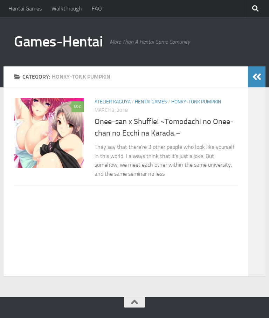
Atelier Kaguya (113, 102)
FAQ (97, 8)
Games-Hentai (58, 41)
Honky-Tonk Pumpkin (196, 102)
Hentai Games (25, 8)
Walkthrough (66, 8)
